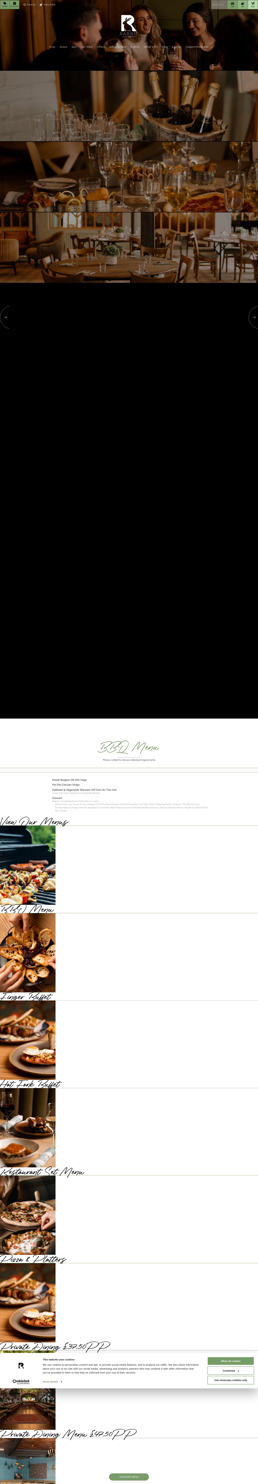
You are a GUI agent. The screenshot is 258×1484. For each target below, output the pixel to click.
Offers (101, 46)
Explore (177, 46)
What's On (151, 46)
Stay (52, 46)
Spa (74, 46)
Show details (50, 1477)
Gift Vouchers (117, 46)
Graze (63, 46)
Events (135, 46)
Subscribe (47, 4)
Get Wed (86, 46)
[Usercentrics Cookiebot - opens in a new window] (21, 1477)
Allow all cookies (231, 1456)
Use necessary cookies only (230, 1476)
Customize (231, 1466)
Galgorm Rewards (197, 46)
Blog (165, 46)
